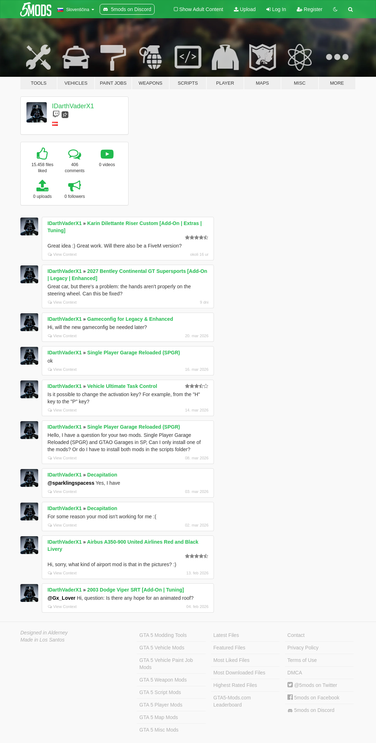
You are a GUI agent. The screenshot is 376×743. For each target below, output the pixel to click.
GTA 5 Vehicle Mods (161, 647)
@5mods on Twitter (312, 685)
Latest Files (226, 635)
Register (309, 9)
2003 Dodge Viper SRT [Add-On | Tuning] (135, 590)
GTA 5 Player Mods (160, 705)
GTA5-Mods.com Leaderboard (232, 701)
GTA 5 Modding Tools (163, 635)
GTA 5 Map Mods (158, 717)
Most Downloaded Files (240, 672)
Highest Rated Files (235, 685)
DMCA (294, 672)
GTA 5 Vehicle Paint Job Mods (166, 663)
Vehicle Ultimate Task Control (122, 386)
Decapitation (102, 475)
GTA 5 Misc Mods (158, 730)
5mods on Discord (311, 710)
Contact (296, 635)
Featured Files (229, 647)
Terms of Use (302, 660)
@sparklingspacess (70, 483)
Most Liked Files (232, 660)
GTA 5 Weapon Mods (163, 680)
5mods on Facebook (313, 697)
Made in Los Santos (42, 640)
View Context (62, 254)
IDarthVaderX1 (73, 106)
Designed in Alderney (44, 632)
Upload (245, 9)
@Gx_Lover (61, 598)
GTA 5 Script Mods (160, 692)
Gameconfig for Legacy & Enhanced (130, 319)
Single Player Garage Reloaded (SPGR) (133, 352)
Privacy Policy (303, 647)
